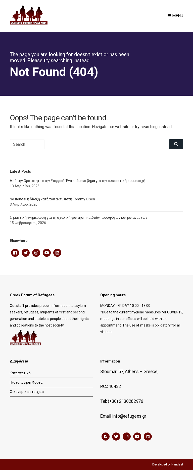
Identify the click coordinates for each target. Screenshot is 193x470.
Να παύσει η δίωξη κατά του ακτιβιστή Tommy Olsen (52, 199)
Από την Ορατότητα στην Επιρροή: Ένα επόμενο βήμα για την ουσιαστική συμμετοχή (77, 181)
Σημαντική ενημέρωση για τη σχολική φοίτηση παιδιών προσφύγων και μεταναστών (78, 217)
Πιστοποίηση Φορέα (26, 382)
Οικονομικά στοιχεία (27, 392)
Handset (177, 464)
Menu (175, 15)
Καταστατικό (20, 373)
